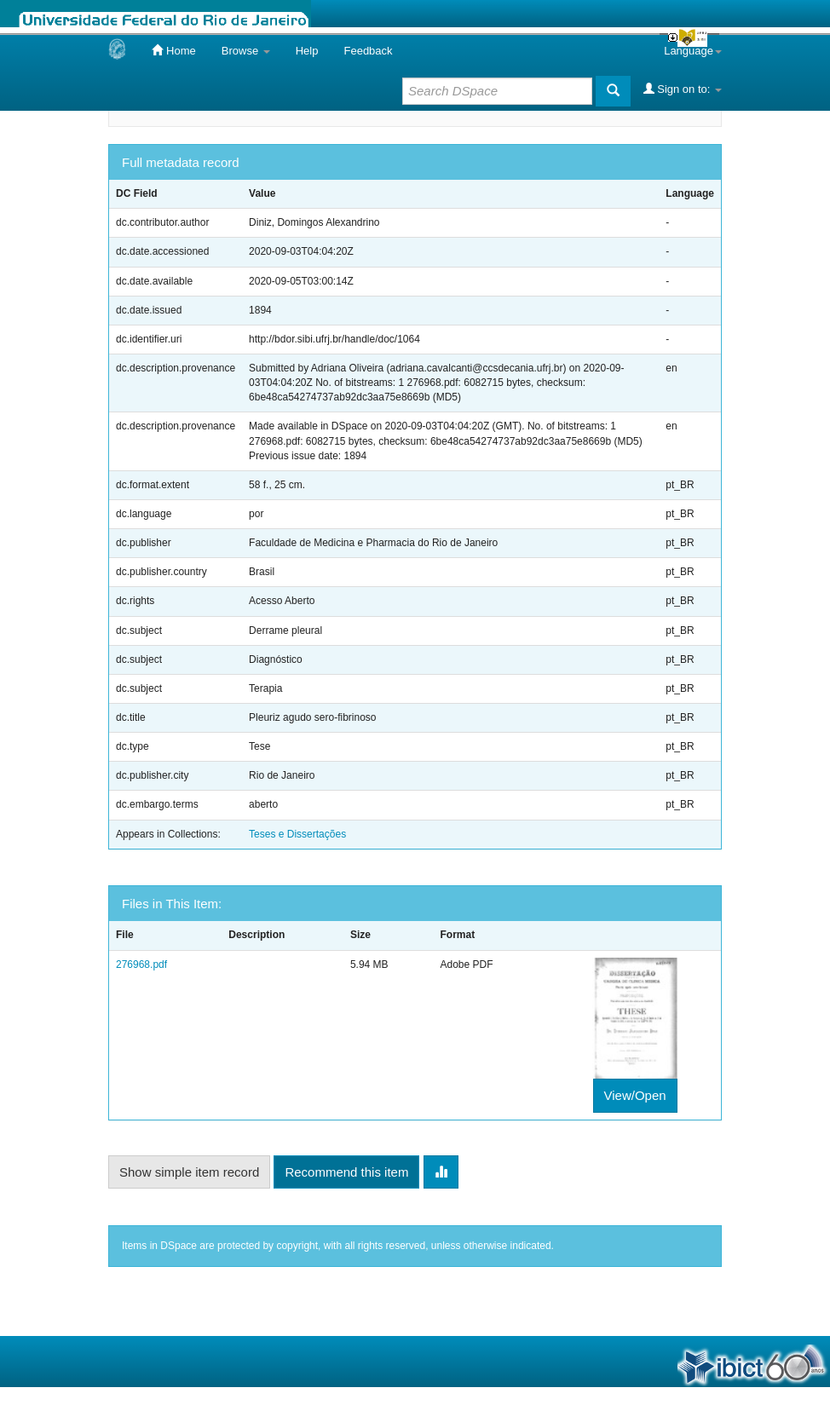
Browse (246, 50)
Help (307, 50)
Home (173, 50)
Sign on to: (682, 88)
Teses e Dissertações (297, 834)
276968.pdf (141, 964)
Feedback (367, 50)
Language (693, 50)
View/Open (635, 1095)
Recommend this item (346, 1172)
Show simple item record (189, 1172)
